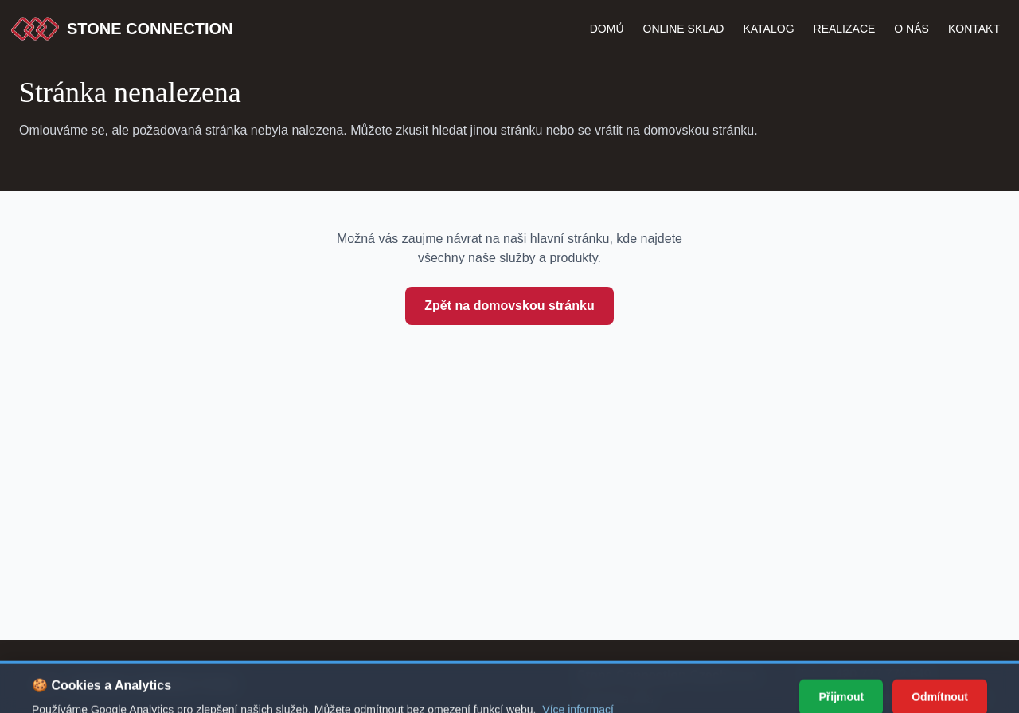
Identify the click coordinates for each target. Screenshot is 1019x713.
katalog (768, 28)
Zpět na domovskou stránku (509, 305)
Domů (607, 28)
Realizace (845, 28)
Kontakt (974, 28)
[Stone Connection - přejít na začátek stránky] (132, 684)
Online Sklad (683, 28)
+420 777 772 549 (879, 674)
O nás (911, 28)
